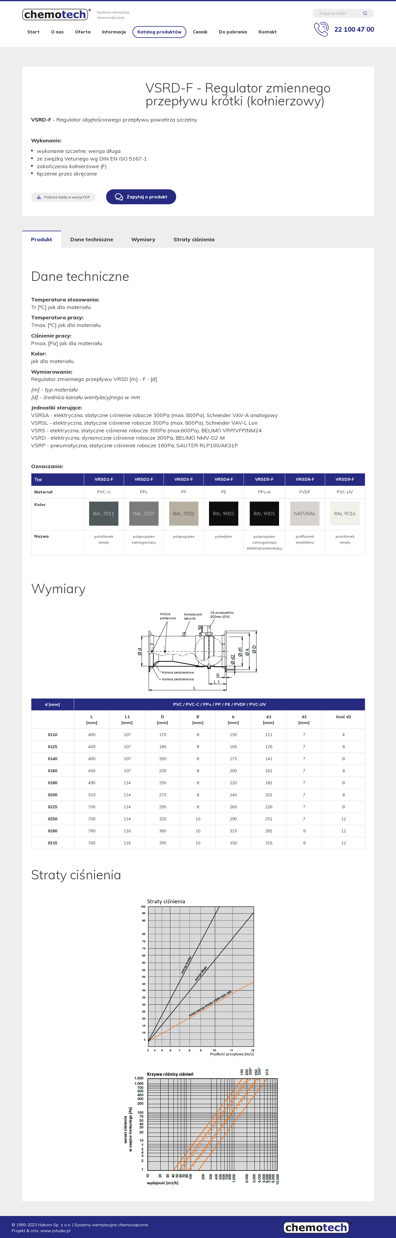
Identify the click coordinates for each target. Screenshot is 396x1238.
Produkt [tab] (41, 239)
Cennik (200, 36)
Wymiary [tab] (143, 239)
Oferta (83, 36)
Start (33, 36)
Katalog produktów (159, 36)
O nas (57, 36)
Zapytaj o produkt (147, 197)
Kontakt (268, 36)
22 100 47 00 (354, 30)
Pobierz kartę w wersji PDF (67, 197)
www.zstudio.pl (55, 1230)
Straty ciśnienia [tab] (194, 239)
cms (34, 1230)
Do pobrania (233, 36)
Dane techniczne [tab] (91, 239)
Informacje (114, 36)
